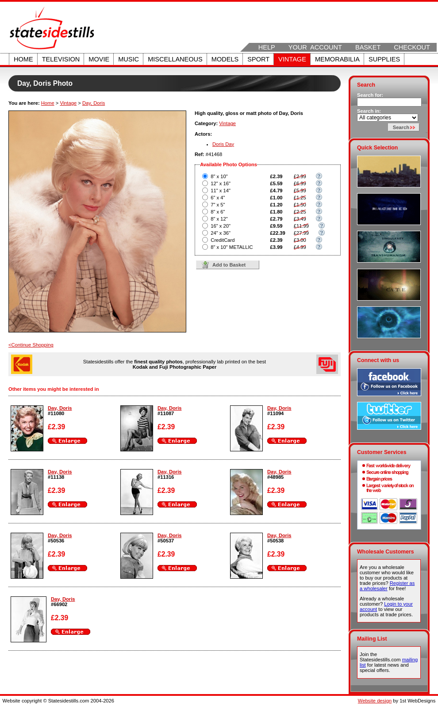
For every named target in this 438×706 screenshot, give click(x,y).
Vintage (292, 59)
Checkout (412, 47)
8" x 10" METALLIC (232, 247)
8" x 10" (219, 176)
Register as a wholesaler (387, 585)
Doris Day (223, 144)
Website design (375, 700)
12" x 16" (221, 183)
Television (61, 59)
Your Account (315, 47)
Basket (367, 47)
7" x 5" (218, 204)
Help (266, 47)
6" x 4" (218, 197)
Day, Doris (93, 103)
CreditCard (222, 240)
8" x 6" (218, 211)
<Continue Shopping (31, 344)
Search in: (369, 111)
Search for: (370, 95)
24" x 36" (221, 233)
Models (224, 59)
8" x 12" (219, 218)
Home (23, 59)
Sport (258, 59)
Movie (98, 59)
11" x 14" (221, 190)
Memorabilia (337, 59)
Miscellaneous (175, 59)
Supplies (384, 59)
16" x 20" (221, 226)
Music (128, 59)
